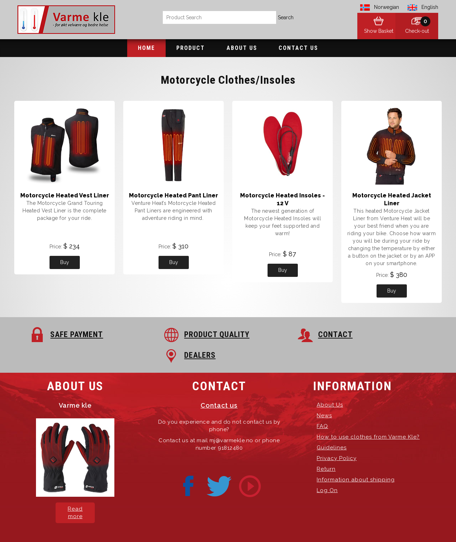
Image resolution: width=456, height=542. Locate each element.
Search (286, 17)
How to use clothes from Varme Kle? (368, 416)
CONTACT (268, 334)
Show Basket (374, 32)
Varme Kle (148, 524)
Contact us (219, 384)
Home (146, 48)
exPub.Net (349, 524)
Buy (64, 262)
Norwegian (386, 7)
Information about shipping (356, 459)
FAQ (322, 405)
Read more (75, 492)
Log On (327, 469)
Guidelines (332, 427)
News (324, 395)
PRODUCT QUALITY (179, 334)
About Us (242, 48)
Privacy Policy (337, 437)
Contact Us (298, 48)
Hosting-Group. (288, 524)
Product (190, 48)
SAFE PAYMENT (69, 334)
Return (326, 448)
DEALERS (371, 334)
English (429, 7)
